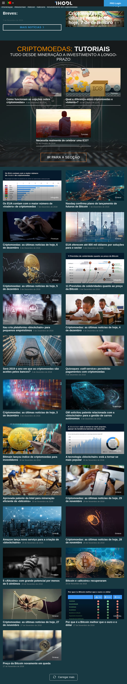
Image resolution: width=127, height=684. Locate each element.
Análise (55, 363)
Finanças (55, 239)
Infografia (54, 197)
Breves (55, 451)
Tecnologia (116, 406)
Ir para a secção (63, 157)
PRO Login (115, 3)
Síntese (118, 197)
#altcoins (41, 7)
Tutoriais (54, 93)
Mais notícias (32, 27)
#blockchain (20, 7)
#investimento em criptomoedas (62, 7)
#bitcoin (31, 7)
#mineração (7, 7)
